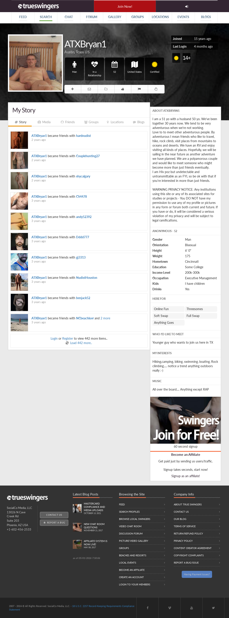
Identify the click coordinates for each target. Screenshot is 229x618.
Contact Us (54, 515)
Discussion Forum (131, 533)
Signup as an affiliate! (185, 476)
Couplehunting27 (88, 156)
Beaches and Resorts (132, 555)
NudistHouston (86, 277)
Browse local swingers (134, 518)
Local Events (127, 562)
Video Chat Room (130, 526)
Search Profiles (129, 511)
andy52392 (84, 217)
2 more (105, 318)
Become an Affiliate (185, 454)
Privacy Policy (183, 540)
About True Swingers (188, 504)
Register (67, 338)
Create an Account (131, 577)
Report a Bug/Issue (186, 562)
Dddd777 (82, 237)
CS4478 (81, 196)
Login (54, 338)
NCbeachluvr (85, 318)
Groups (124, 548)
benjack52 (83, 298)
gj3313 (81, 257)
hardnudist (83, 136)
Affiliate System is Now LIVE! (98, 544)
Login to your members (134, 584)
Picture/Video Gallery (133, 540)
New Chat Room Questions (98, 527)
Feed (122, 504)
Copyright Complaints (189, 555)
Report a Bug (54, 522)
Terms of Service (185, 526)
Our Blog (180, 518)
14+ (187, 58)
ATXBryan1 (39, 136)
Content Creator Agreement (193, 548)
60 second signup (186, 446)
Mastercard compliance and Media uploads (98, 508)
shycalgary (83, 176)
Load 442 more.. (80, 343)
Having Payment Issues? (197, 574)
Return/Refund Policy (188, 533)
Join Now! (124, 6)
